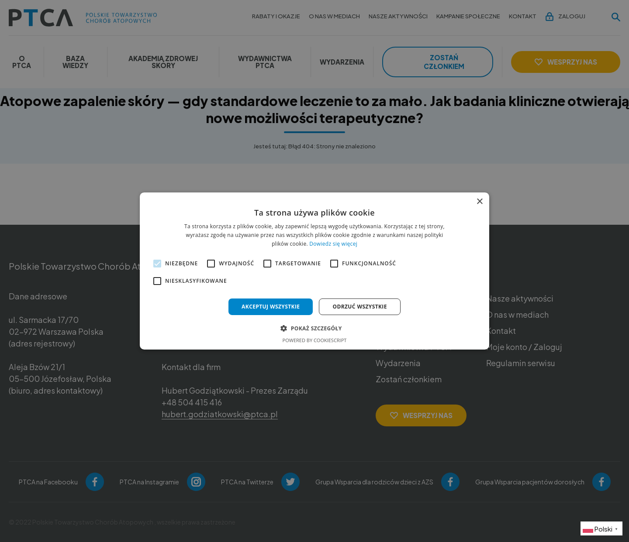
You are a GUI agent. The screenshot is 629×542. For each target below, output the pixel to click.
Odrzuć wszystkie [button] (359, 306)
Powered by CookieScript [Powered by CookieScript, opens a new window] (315, 340)
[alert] (314, 271)
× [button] (479, 202)
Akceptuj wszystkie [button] (271, 306)
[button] (314, 328)
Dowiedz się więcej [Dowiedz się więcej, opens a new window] (333, 243)
